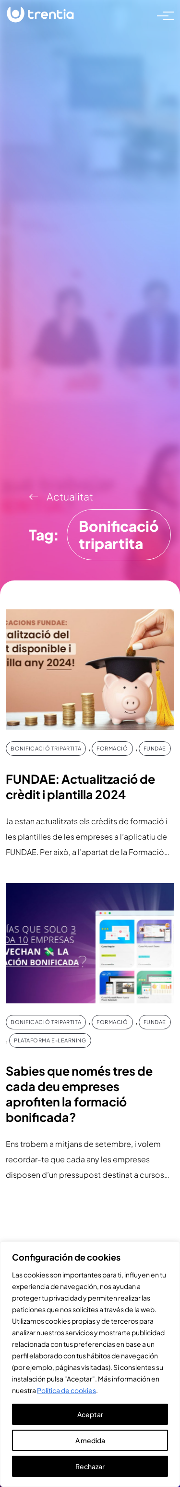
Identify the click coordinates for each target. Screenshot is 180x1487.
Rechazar (90, 1466)
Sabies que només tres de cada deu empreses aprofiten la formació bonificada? (79, 1094)
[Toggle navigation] (162, 15)
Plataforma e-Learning (50, 1040)
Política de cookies (66, 1390)
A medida (90, 1440)
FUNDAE (155, 748)
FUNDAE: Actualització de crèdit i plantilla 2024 (80, 786)
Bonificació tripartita (46, 748)
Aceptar (90, 1414)
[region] (90, 1364)
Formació (112, 748)
